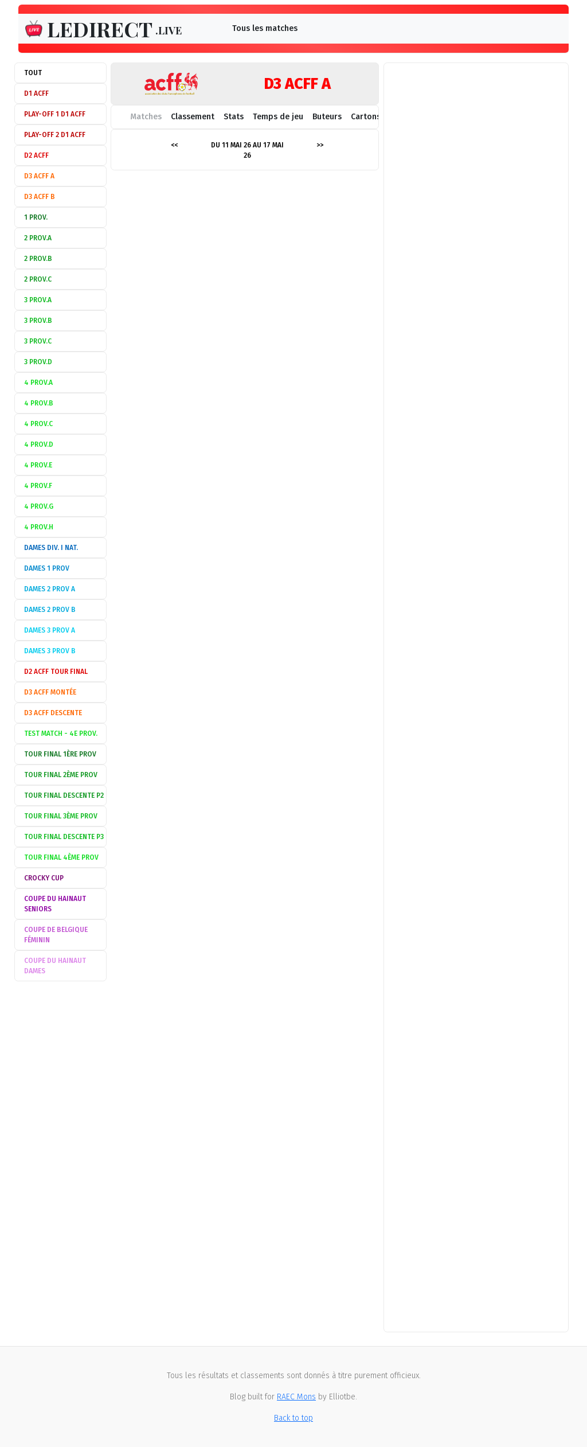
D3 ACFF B (39, 197)
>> (319, 145)
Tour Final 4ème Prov (61, 857)
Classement (192, 117)
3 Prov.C (38, 341)
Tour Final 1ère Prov (60, 754)
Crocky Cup (44, 878)
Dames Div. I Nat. (51, 548)
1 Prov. (36, 217)
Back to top (293, 1418)
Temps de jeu (278, 117)
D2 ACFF (36, 155)
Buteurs (327, 117)
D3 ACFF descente (53, 713)
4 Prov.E (38, 465)
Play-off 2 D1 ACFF (54, 135)
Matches (146, 117)
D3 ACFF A (39, 176)
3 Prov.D (38, 362)
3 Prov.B (38, 321)
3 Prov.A (38, 300)
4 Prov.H (38, 527)
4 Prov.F (38, 486)
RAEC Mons (296, 1397)
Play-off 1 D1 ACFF (54, 114)
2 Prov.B (38, 259)
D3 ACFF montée (50, 692)
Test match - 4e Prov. (60, 734)
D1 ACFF (36, 93)
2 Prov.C (38, 279)
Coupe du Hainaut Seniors (55, 904)
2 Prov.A (38, 238)
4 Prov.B (38, 403)
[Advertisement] (60, 1158)
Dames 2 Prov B (50, 610)
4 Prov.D (38, 444)
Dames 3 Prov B (50, 651)
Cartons (366, 117)
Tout (33, 73)
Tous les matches (265, 28)
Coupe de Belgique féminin (56, 935)
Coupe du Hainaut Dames (55, 966)
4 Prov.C (38, 424)
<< (174, 145)
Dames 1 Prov (46, 568)
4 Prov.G (38, 506)
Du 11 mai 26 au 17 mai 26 (247, 150)
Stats (234, 117)
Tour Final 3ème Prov (60, 816)
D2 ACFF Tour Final (56, 672)
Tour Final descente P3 (64, 837)
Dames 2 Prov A (49, 589)
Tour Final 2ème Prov (60, 775)
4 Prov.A (38, 383)
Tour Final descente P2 (64, 795)
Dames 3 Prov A (49, 630)
